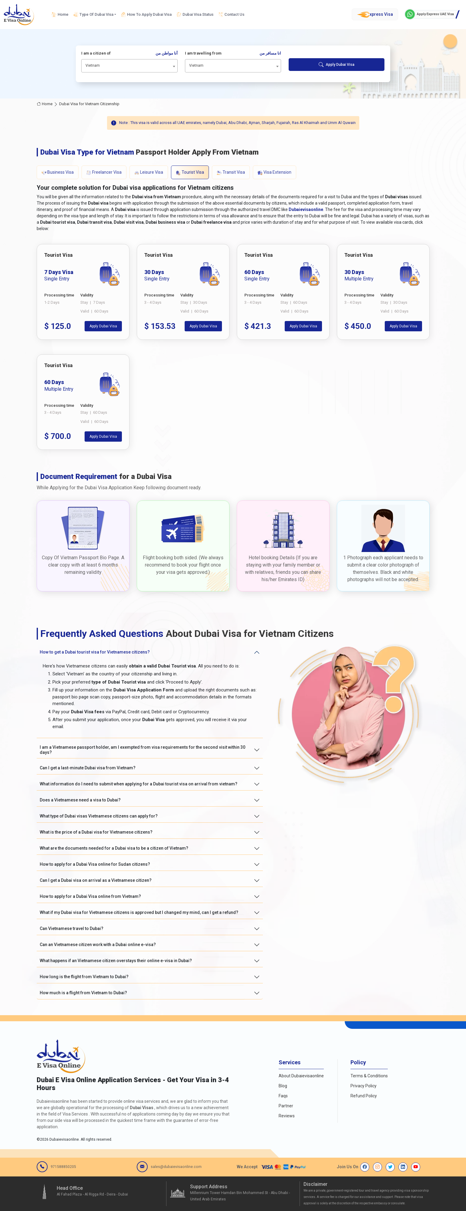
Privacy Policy (363, 1085)
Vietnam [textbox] (92, 65)
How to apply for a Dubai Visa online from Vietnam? (90, 896)
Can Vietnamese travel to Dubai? (71, 928)
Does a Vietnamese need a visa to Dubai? (80, 800)
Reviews (287, 1115)
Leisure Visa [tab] (148, 172)
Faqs (283, 1095)
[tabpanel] (233, 347)
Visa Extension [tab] (274, 172)
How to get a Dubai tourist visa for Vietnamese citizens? (95, 652)
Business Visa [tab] (58, 172)
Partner (286, 1105)
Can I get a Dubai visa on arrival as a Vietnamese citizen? (96, 880)
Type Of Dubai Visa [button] (93, 14)
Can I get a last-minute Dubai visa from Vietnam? (88, 767)
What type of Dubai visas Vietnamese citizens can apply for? (99, 816)
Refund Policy (363, 1095)
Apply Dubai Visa (336, 64)
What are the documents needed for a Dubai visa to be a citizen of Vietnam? (114, 848)
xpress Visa (375, 15)
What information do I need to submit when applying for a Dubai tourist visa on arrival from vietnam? (138, 783)
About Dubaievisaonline (301, 1075)
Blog (283, 1085)
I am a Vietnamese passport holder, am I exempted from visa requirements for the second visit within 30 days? (142, 750)
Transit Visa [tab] (231, 172)
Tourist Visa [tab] (190, 172)
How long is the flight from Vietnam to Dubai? (84, 976)
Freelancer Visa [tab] (104, 172)
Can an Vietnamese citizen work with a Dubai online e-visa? (98, 944)
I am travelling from (233, 53)
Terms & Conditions (369, 1075)
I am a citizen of (129, 53)
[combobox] (129, 65)
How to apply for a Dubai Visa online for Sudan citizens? (95, 864)
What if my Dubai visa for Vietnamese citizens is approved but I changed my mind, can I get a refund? (139, 912)
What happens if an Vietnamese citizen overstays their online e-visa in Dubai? (116, 960)
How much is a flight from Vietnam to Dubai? (83, 992)
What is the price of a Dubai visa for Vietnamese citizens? (96, 832)
